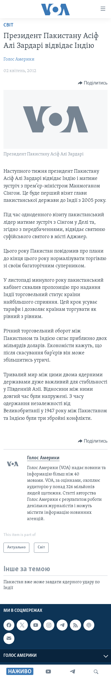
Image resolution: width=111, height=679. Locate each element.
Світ (8, 25)
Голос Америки (19, 59)
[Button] (93, 83)
